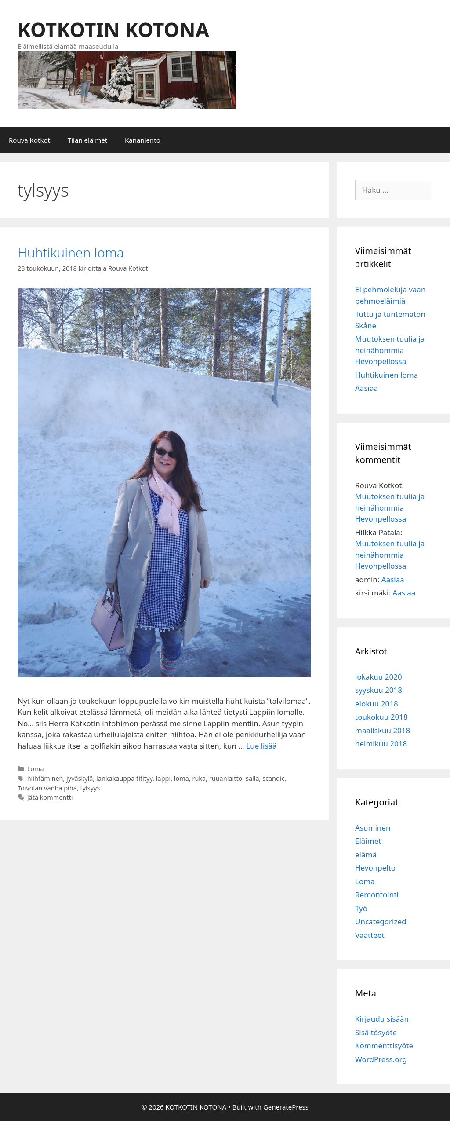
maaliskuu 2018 (382, 730)
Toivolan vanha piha (47, 788)
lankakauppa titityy (124, 778)
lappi (163, 778)
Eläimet (368, 841)
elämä (366, 854)
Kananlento (142, 140)
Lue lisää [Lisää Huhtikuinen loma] (261, 746)
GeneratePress (285, 1107)
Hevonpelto (375, 868)
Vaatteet (370, 935)
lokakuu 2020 (378, 677)
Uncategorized (380, 921)
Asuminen (372, 828)
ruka (199, 778)
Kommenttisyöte (384, 1045)
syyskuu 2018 (378, 690)
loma (181, 778)
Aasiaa (366, 388)
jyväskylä (79, 778)
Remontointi (377, 894)
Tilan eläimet (87, 140)
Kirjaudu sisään (382, 1019)
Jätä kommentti (50, 797)
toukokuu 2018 (381, 717)
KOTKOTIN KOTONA (113, 29)
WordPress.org (381, 1059)
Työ (361, 908)
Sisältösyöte (376, 1032)
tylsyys (90, 788)
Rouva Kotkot (29, 140)
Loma (35, 768)
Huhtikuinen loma (71, 252)
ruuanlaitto (226, 778)
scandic (273, 778)
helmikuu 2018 (381, 744)
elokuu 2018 (376, 703)
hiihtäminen (45, 778)
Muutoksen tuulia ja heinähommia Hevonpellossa (390, 350)
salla (252, 778)
